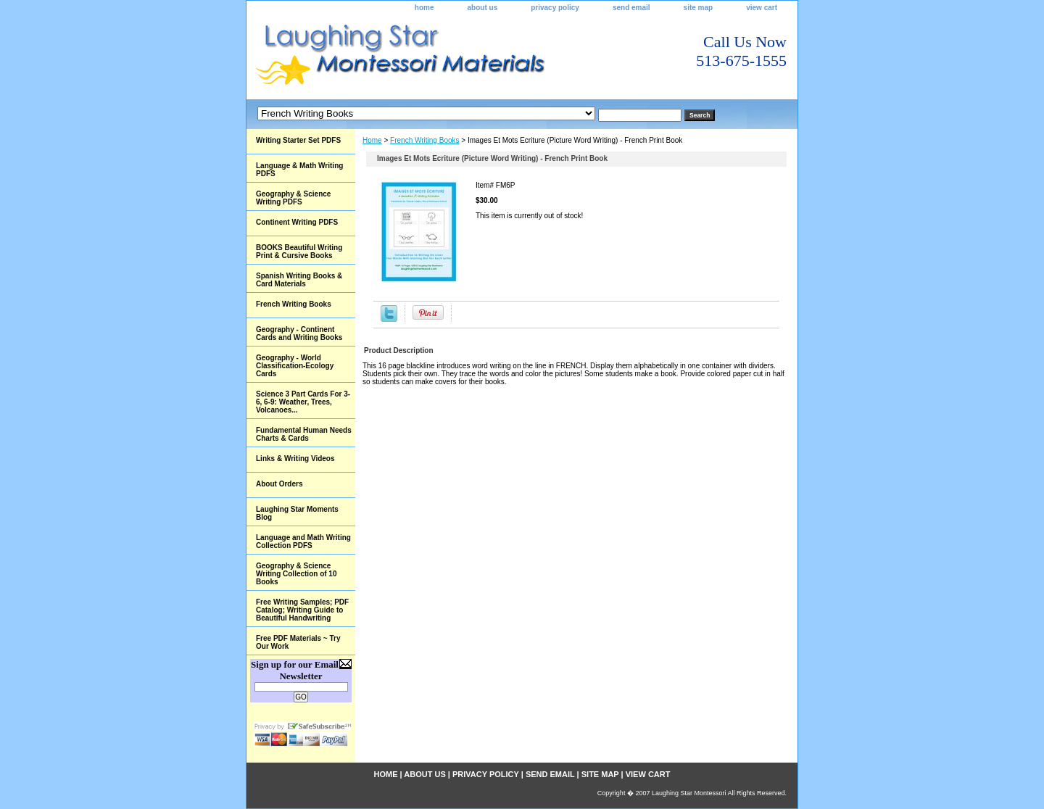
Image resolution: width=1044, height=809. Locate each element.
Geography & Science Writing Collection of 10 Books (296, 574)
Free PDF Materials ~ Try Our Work (298, 642)
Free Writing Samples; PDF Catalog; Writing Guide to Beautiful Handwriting (302, 610)
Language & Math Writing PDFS (299, 170)
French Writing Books (424, 140)
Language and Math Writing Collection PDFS (303, 541)
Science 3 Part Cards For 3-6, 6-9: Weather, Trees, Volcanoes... (303, 402)
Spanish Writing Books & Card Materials (299, 280)
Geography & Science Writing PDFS (293, 198)
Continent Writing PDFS (297, 222)
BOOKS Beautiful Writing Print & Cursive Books (299, 252)
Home (372, 140)
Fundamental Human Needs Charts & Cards (304, 434)
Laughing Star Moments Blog (297, 513)
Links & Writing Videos (295, 458)
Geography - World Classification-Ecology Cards (295, 366)
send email (631, 8)
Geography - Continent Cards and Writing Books (299, 333)
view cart (761, 8)
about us (483, 8)
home (424, 8)
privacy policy (555, 8)
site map (698, 8)
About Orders (279, 484)
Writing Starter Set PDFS (298, 140)
